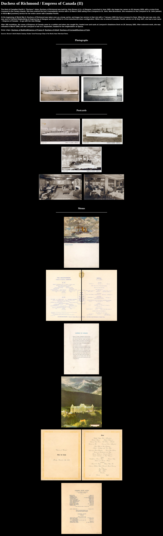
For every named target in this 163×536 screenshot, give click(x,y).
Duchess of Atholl (52, 30)
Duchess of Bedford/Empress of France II (27, 30)
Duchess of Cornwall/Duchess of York (75, 30)
